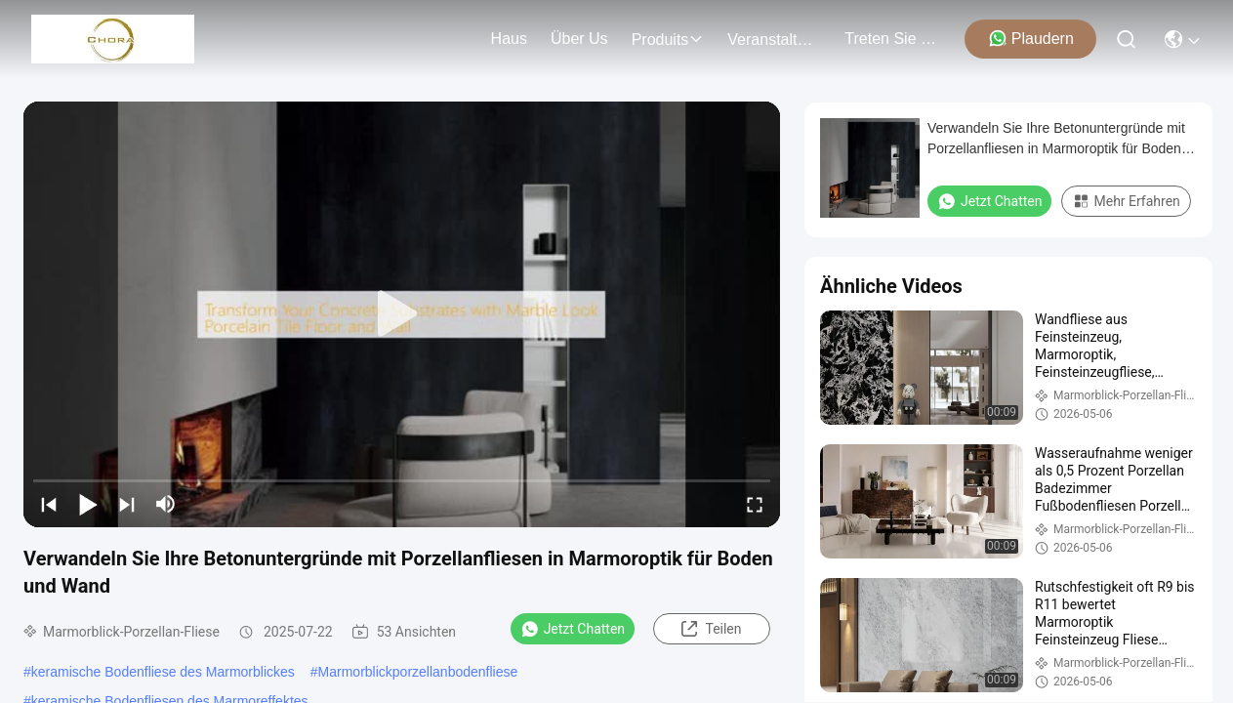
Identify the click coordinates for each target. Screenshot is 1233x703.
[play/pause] (87, 503)
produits (668, 39)
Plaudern (1031, 38)
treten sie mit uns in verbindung (891, 38)
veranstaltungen (774, 39)
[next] (126, 503)
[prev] (48, 503)
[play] (402, 314)
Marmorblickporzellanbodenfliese (418, 672)
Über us (579, 38)
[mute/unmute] (165, 503)
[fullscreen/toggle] (754, 503)
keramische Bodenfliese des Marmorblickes (163, 672)
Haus (509, 38)
